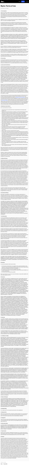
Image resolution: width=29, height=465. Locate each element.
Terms (1, 463)
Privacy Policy (5, 463)
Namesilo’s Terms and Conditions (20, 97)
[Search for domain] (3, 1)
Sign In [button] (20, 1)
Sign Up (23, 1)
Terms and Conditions (4, 100)
